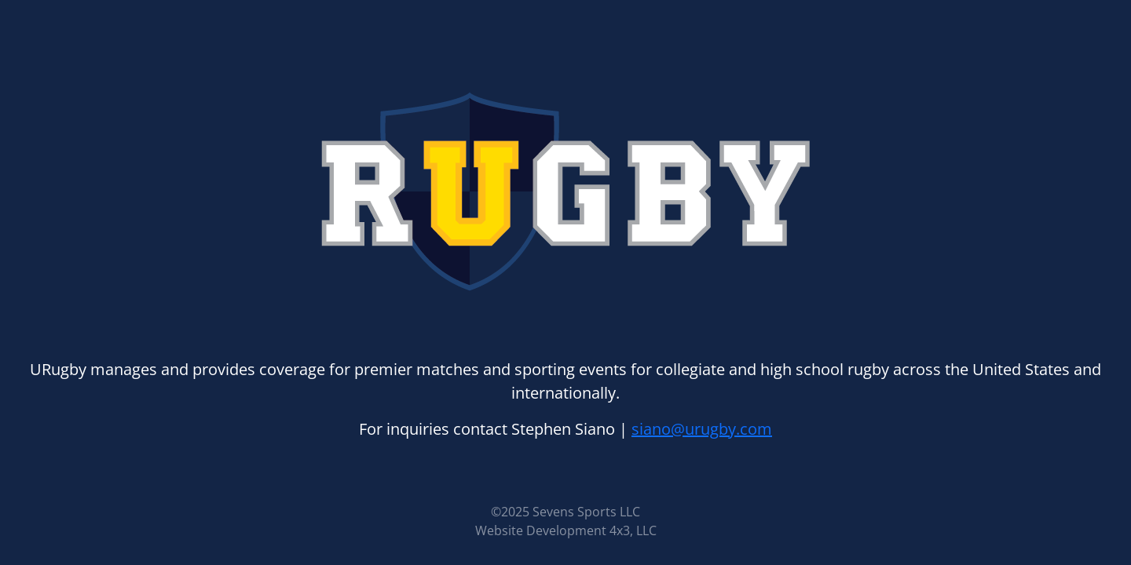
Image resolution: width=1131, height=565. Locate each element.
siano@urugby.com (701, 428)
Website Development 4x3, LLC (566, 530)
